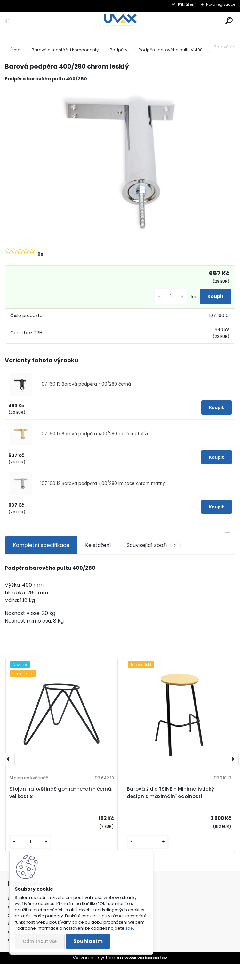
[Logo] (120, 21)
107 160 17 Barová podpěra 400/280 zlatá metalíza (95, 434)
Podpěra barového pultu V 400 (171, 50)
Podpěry (118, 50)
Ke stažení (98, 545)
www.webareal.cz (145, 957)
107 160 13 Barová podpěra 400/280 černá (85, 384)
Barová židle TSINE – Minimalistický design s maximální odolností (170, 793)
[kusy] (171, 296)
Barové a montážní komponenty (65, 50)
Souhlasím (88, 941)
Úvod (15, 50)
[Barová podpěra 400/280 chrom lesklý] (120, 164)
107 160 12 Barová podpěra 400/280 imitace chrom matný (102, 483)
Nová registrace (220, 4)
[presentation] (8, 759)
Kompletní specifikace (41, 545)
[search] (229, 21)
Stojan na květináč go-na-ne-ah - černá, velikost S (60, 793)
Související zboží (153, 545)
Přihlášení (187, 4)
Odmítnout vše (40, 941)
